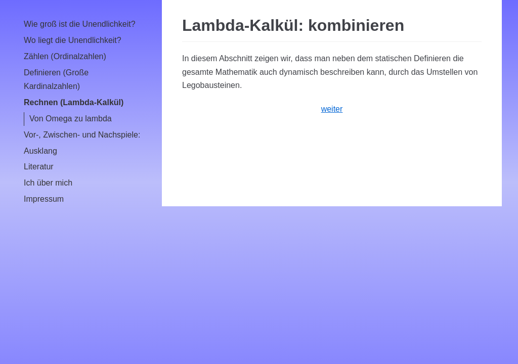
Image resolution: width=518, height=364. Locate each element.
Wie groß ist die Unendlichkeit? (80, 24)
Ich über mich (48, 182)
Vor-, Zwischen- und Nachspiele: (82, 134)
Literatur (39, 166)
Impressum (44, 199)
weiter (332, 109)
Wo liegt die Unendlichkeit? (72, 40)
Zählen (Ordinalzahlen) (65, 56)
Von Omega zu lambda (70, 118)
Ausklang (40, 151)
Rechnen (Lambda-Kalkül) (73, 102)
